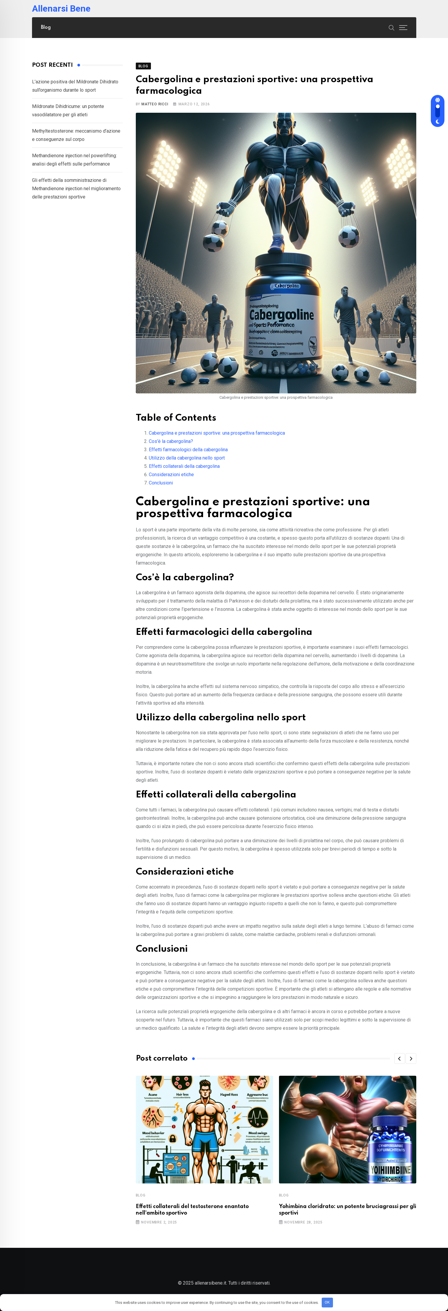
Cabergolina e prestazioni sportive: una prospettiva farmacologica (217, 433)
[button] (399, 1058)
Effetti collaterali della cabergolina (184, 466)
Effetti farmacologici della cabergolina (188, 449)
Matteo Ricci (154, 104)
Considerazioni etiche (171, 474)
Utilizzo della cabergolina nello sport (187, 458)
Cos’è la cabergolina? (171, 441)
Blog (46, 27)
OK (327, 1302)
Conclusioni (161, 483)
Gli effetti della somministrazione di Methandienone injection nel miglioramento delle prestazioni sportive (76, 188)
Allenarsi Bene (61, 8)
